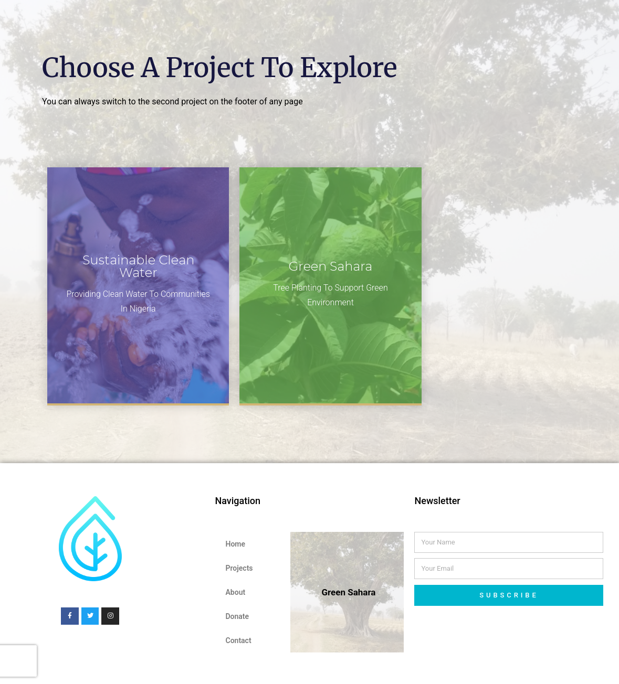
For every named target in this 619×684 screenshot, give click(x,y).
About (235, 592)
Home (235, 544)
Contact (238, 640)
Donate (237, 616)
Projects (239, 568)
